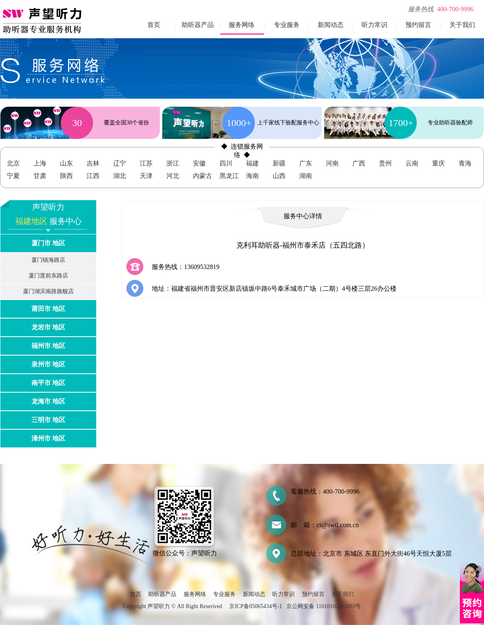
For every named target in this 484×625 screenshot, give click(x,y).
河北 (172, 175)
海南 (252, 175)
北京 (13, 163)
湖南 (305, 175)
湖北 (119, 175)
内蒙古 (202, 175)
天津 (146, 175)
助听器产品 (198, 24)
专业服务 (287, 24)
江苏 (146, 163)
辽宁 (119, 163)
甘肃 (39, 175)
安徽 (199, 163)
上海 (39, 163)
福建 (252, 163)
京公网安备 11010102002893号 (323, 606)
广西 (358, 163)
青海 (465, 163)
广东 (305, 163)
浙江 (172, 163)
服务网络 (241, 24)
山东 (66, 163)
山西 (279, 175)
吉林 (93, 163)
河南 (332, 163)
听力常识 (374, 24)
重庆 (438, 163)
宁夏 (13, 175)
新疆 (279, 163)
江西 (93, 175)
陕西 (66, 175)
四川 (225, 163)
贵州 (385, 163)
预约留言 (418, 24)
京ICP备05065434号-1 (255, 606)
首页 (153, 24)
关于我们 (462, 24)
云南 (411, 163)
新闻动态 (330, 24)
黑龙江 (229, 175)
